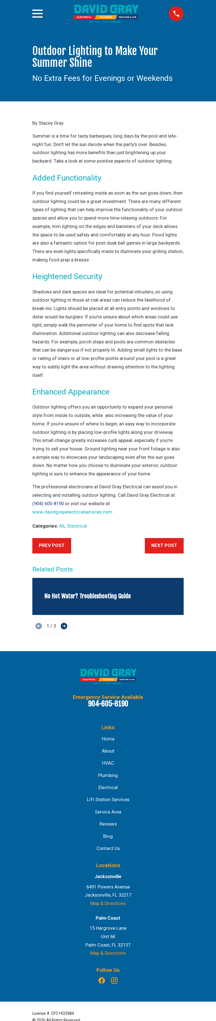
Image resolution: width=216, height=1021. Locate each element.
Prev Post (52, 545)
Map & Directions (108, 903)
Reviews (108, 824)
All (61, 526)
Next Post (164, 545)
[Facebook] (101, 980)
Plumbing (108, 775)
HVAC (108, 763)
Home (108, 739)
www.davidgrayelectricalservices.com (72, 512)
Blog (108, 836)
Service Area (108, 812)
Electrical (77, 526)
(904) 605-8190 (48, 503)
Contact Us (108, 848)
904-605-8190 (108, 703)
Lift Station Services (108, 799)
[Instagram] (114, 980)
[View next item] (64, 626)
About (108, 751)
